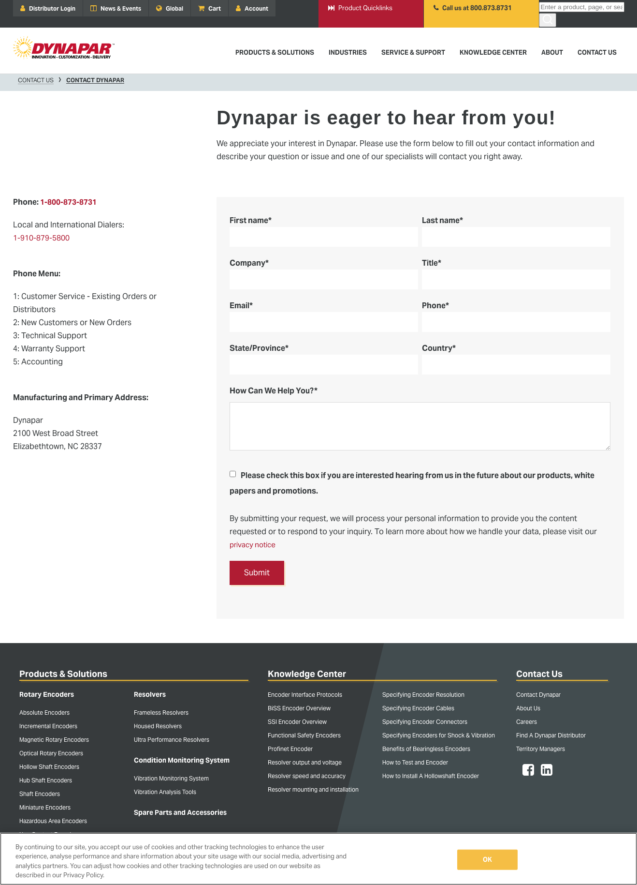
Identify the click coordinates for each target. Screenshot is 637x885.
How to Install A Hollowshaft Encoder (430, 776)
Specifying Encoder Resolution (423, 694)
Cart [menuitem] (209, 8)
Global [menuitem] (169, 8)
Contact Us (36, 80)
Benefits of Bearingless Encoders (426, 748)
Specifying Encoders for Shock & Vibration (438, 735)
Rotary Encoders (46, 694)
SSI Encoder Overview (297, 721)
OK (487, 859)
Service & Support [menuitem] (413, 52)
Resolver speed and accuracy (307, 776)
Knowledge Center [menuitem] (493, 52)
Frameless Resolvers (161, 712)
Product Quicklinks (360, 8)
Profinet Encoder (290, 748)
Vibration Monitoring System (171, 778)
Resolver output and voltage (305, 762)
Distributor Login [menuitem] (47, 8)
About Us (528, 708)
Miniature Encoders (45, 807)
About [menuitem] (552, 52)
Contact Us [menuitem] (597, 52)
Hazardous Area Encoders (53, 821)
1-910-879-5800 (41, 238)
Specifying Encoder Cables (418, 708)
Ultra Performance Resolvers (171, 739)
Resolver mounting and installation (313, 789)
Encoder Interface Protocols (305, 694)
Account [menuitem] (252, 8)
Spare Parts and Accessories (180, 812)
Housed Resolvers (158, 726)
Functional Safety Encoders (304, 735)
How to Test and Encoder (415, 762)
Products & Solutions (63, 673)
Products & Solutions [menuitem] (274, 52)
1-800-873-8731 (69, 202)
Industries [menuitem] (348, 52)
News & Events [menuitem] (115, 8)
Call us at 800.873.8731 (473, 8)
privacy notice (255, 545)
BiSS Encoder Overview (299, 708)
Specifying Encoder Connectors (424, 721)
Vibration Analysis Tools (165, 791)
